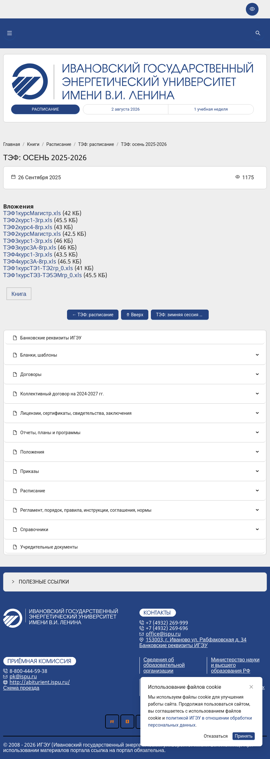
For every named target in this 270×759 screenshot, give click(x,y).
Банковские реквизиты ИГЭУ (173, 645)
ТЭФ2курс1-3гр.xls (27, 220)
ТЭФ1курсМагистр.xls (32, 213)
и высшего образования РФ (230, 667)
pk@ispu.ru (23, 676)
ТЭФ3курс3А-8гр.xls (29, 247)
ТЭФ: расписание (96, 144)
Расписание (58, 144)
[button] (135, 582)
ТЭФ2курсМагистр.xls (32, 233)
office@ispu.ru (163, 633)
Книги (33, 144)
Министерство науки (235, 659)
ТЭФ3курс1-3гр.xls (27, 240)
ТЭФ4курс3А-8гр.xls (29, 261)
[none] (135, 355)
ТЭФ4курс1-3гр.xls (27, 254)
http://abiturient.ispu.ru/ (40, 682)
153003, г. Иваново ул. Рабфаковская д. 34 (196, 639)
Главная (11, 144)
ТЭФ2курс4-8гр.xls (27, 227)
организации (158, 670)
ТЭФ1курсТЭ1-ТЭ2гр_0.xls (38, 268)
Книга (18, 293)
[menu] (135, 442)
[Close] (251, 686)
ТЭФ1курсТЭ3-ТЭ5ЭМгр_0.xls (42, 275)
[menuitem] (135, 338)
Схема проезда (21, 687)
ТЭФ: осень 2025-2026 (144, 144)
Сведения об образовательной (164, 662)
